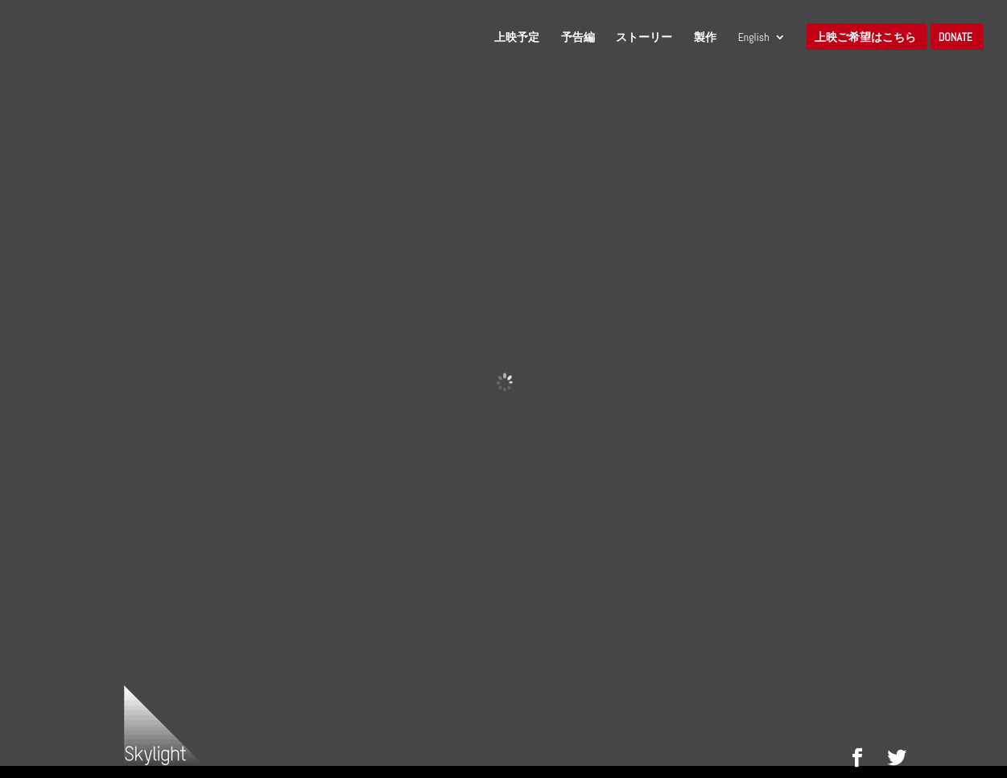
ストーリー (644, 37)
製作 (705, 37)
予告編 (578, 37)
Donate (955, 37)
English (754, 37)
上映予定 (516, 37)
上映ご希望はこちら (865, 37)
